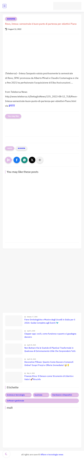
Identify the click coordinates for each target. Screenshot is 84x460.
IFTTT (12, 105)
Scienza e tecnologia (16, 394)
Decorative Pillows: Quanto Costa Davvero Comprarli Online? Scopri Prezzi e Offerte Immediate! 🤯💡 (48, 364)
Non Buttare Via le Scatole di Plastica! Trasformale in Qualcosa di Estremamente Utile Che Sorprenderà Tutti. (50, 349)
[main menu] (4, 6)
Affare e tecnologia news (51, 454)
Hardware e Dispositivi (62, 394)
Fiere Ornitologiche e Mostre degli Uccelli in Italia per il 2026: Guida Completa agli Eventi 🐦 (49, 321)
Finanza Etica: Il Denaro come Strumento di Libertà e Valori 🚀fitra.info (48, 378)
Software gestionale (15, 400)
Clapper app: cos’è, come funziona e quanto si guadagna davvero (50, 335)
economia (11, 18)
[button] (16, 160)
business (38, 394)
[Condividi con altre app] (40, 160)
